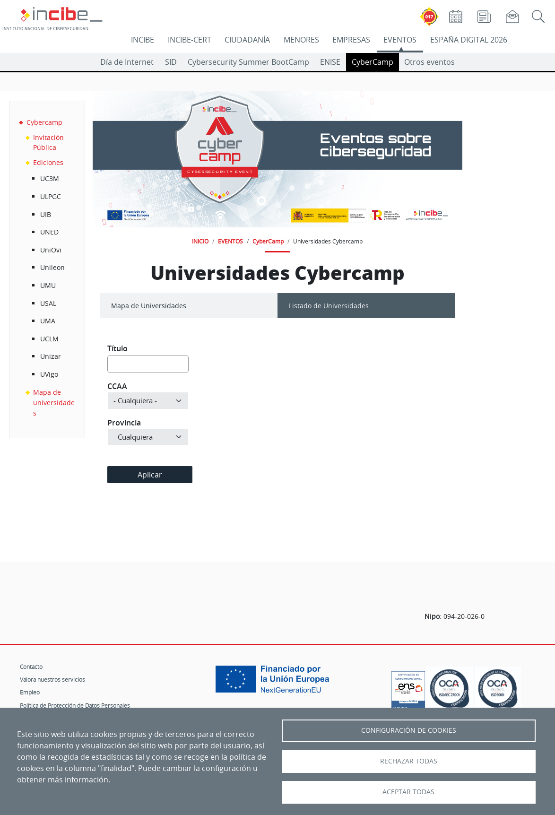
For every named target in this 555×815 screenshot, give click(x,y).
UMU (48, 285)
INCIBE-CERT (189, 40)
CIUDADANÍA (247, 40)
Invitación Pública (48, 142)
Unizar (50, 356)
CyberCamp (372, 62)
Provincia (124, 422)
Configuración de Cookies (408, 730)
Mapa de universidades (54, 402)
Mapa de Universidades (148, 305)
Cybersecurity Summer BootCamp (248, 62)
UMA (47, 320)
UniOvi (50, 249)
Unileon (52, 267)
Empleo (30, 692)
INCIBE (142, 40)
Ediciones (48, 162)
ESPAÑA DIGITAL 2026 (468, 40)
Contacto (31, 666)
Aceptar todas (408, 792)
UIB (45, 214)
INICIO (200, 241)
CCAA (117, 386)
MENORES (301, 40)
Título (117, 348)
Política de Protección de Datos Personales (75, 705)
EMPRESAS (351, 40)
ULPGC (50, 196)
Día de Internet (127, 62)
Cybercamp (44, 122)
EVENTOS (399, 40)
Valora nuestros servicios (52, 679)
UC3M (49, 178)
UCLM (49, 338)
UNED (49, 231)
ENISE (330, 62)
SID (171, 62)
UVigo (49, 374)
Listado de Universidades (329, 305)
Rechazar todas (408, 761)
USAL (48, 303)
